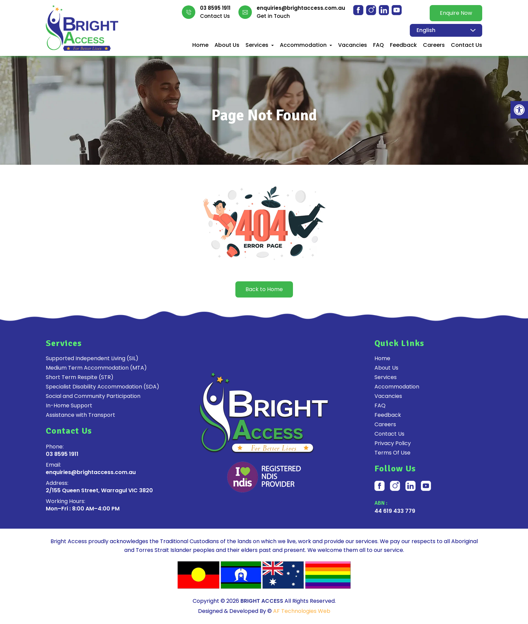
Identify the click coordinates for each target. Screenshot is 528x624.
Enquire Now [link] (456, 13)
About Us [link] (226, 45)
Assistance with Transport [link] (80, 415)
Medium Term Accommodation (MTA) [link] (96, 368)
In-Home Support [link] (69, 406)
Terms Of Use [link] (392, 453)
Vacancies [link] (352, 45)
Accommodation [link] (303, 45)
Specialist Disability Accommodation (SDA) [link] (102, 387)
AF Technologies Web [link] (301, 611)
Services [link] (256, 45)
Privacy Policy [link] (392, 443)
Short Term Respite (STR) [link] (79, 377)
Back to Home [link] (264, 289)
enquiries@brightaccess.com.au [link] (301, 8)
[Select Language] (446, 30)
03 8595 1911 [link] (215, 8)
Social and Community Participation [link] (93, 396)
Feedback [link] (403, 45)
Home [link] (200, 45)
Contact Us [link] (466, 45)
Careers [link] (434, 45)
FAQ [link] (378, 45)
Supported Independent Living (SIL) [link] (92, 358)
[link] (519, 110)
